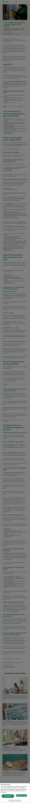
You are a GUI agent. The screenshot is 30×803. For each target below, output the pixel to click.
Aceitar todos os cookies (21, 795)
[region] (15, 793)
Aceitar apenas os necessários (8, 796)
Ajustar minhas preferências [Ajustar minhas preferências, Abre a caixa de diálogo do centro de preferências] (15, 800)
